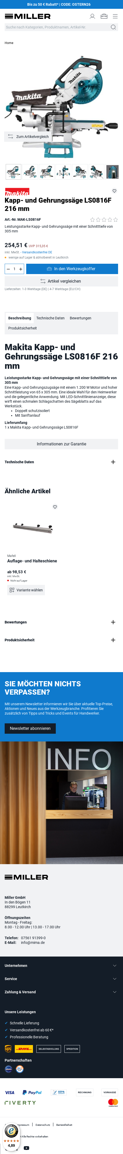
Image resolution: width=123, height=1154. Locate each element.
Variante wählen (30, 590)
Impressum (22, 1124)
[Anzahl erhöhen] (20, 269)
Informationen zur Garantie (61, 444)
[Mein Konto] (92, 16)
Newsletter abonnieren (30, 728)
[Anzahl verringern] (8, 269)
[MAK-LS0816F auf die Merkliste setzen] (114, 190)
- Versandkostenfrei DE (36, 252)
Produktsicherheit (22, 328)
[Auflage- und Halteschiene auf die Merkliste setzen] (55, 506)
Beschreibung (19, 318)
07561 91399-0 (33, 938)
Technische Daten (50, 318)
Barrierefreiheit (64, 1124)
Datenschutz (43, 1124)
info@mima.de (33, 942)
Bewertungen (80, 318)
